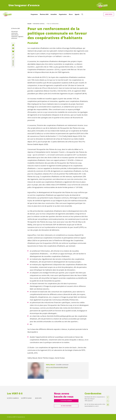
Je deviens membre (66, 400)
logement (20, 36)
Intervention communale (39, 23)
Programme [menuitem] (34, 14)
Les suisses (26, 398)
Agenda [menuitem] (77, 14)
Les (13, 398)
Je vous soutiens (66, 405)
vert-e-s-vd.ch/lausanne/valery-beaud (57, 367)
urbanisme (14, 38)
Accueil (29, 23)
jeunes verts (38, 398)
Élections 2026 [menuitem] (44, 14)
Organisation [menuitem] (63, 14)
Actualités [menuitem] (54, 14)
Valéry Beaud (14, 35)
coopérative (14, 36)
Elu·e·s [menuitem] (71, 14)
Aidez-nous (108, 14)
